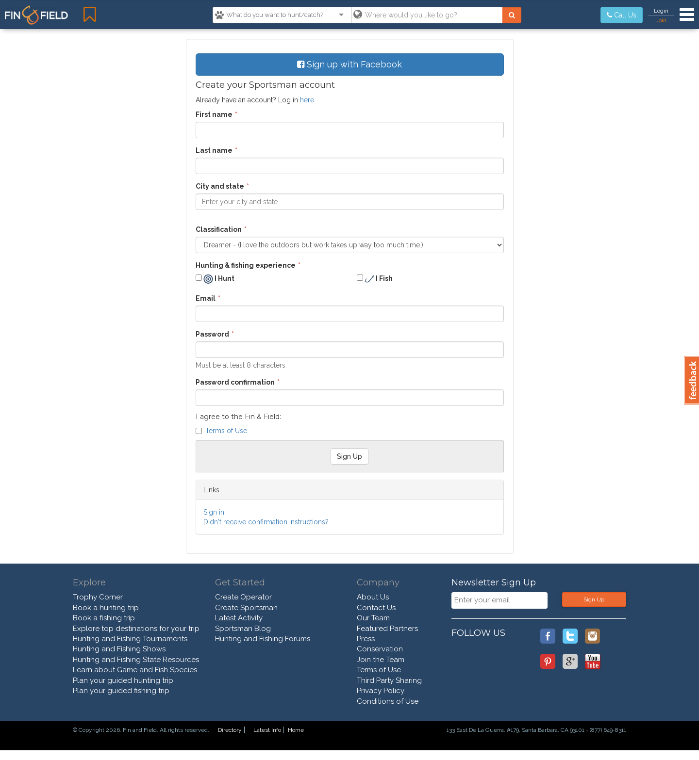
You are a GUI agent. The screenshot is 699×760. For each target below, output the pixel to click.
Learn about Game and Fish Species (135, 669)
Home (296, 730)
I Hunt (215, 279)
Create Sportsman (246, 607)
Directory (230, 730)
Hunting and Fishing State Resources (136, 659)
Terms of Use (226, 431)
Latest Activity (239, 618)
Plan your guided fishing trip (121, 690)
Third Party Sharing (389, 680)
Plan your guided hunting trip (123, 680)
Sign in (213, 512)
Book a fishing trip (104, 618)
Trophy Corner (98, 597)
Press (366, 638)
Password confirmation (235, 382)
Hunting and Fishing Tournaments (130, 638)
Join (661, 20)
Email (206, 298)
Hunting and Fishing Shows (119, 649)
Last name (214, 150)
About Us (373, 597)
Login (661, 10)
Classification (219, 229)
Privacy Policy (380, 690)
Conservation (380, 649)
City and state (220, 186)
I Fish (375, 279)
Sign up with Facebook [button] (349, 64)
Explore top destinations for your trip (136, 628)
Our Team (373, 618)
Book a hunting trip (106, 607)
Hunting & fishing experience (246, 265)
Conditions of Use (387, 701)
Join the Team (380, 659)
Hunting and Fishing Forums (262, 638)
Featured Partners (387, 628)
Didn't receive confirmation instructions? (266, 522)
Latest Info (267, 730)
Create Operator (243, 597)
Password (212, 334)
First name (214, 114)
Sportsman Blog (243, 628)
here (307, 100)
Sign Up (593, 599)
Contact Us (376, 607)
